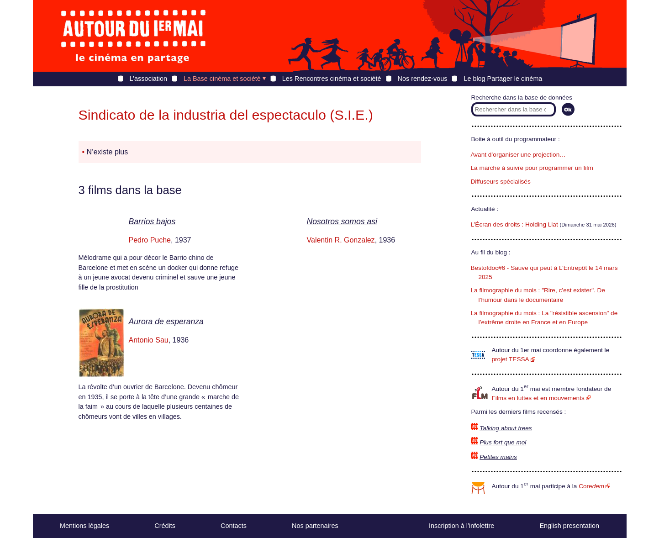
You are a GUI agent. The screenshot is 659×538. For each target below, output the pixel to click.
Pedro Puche (150, 240)
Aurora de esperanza (166, 321)
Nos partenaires (315, 525)
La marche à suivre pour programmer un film (532, 167)
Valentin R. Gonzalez (341, 240)
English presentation (569, 525)
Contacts (234, 525)
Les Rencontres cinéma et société (331, 78)
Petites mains (498, 457)
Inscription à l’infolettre (461, 525)
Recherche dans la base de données (521, 97)
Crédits (164, 525)
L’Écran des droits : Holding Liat (514, 224)
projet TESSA (510, 359)
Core (591, 486)
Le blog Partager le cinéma (503, 78)
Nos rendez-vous (423, 78)
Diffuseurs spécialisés (501, 181)
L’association (148, 78)
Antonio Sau (149, 340)
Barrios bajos (152, 221)
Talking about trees (506, 428)
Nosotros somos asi (342, 221)
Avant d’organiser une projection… (518, 154)
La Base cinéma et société (222, 78)
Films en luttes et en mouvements (538, 398)
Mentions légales (84, 525)
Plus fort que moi (503, 442)
